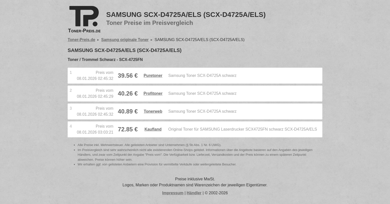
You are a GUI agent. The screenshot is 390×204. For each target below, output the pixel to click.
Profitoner (153, 93)
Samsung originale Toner (125, 40)
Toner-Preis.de (81, 40)
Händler (194, 193)
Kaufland (153, 129)
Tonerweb (153, 111)
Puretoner (153, 75)
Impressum (172, 193)
